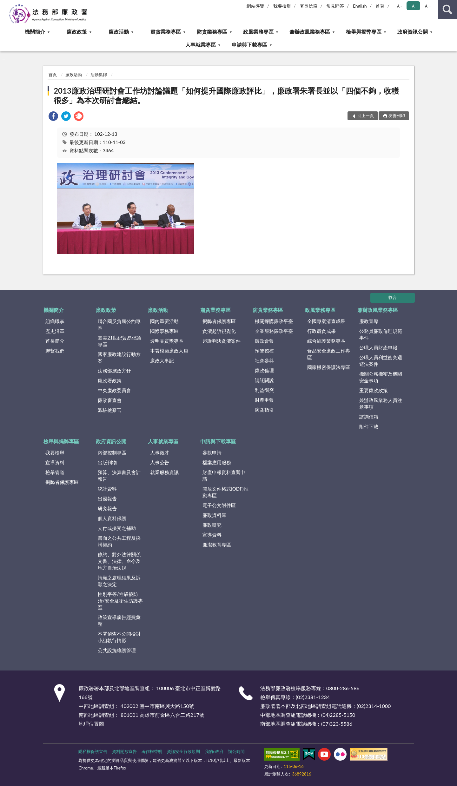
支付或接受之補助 (117, 528)
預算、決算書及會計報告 (119, 475)
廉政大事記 (162, 360)
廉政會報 (264, 341)
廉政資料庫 (214, 515)
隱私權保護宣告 (92, 751)
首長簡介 (54, 341)
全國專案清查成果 (326, 321)
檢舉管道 (54, 472)
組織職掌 (54, 321)
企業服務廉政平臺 (274, 331)
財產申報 (264, 400)
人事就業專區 (200, 45)
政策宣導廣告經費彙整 (119, 620)
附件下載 (368, 426)
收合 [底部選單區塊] (392, 297)
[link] (53, 116)
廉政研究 (212, 525)
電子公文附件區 (219, 505)
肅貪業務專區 (165, 32)
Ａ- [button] (399, 6)
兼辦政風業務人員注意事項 (380, 403)
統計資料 (107, 489)
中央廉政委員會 (114, 390)
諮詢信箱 (368, 416)
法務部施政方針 (114, 370)
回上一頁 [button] (365, 115)
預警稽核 (264, 350)
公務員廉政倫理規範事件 (380, 334)
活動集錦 (98, 74)
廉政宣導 (368, 321)
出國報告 (107, 498)
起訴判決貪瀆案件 (221, 341)
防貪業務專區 (212, 32)
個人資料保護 (112, 518)
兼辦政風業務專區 (309, 32)
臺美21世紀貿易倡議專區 (119, 341)
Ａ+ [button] (427, 6)
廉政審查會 (110, 400)
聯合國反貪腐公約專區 (119, 324)
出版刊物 (107, 462)
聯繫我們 (54, 350)
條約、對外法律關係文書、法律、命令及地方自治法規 (119, 561)
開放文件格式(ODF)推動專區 (225, 492)
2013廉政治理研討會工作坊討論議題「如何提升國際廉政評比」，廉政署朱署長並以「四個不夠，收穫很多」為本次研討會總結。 (226, 95)
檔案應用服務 (216, 462)
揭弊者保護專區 (219, 321)
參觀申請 (212, 452)
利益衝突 (264, 390)
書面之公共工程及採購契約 (119, 541)
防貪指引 (264, 410)
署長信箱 (308, 6)
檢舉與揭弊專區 (363, 32)
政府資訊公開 (412, 32)
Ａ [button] (413, 6)
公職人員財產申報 (378, 347)
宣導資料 (54, 462)
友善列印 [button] (396, 115)
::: (5, 4)
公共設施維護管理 (117, 650)
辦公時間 (236, 751)
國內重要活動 (164, 321)
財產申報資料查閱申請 (223, 475)
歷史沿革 (54, 331)
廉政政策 (77, 32)
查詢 (447, 9)
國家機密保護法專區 (328, 367)
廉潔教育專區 (216, 544)
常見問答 (335, 6)
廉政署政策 (110, 380)
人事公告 (159, 462)
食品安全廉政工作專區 (328, 354)
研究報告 (107, 508)
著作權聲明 (152, 751)
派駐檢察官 (110, 410)
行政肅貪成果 (321, 331)
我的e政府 (214, 751)
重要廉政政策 (373, 390)
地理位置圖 (91, 724)
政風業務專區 (258, 32)
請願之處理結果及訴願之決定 (119, 581)
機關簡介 (35, 32)
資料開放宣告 (124, 751)
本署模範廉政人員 (169, 350)
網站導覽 (255, 6)
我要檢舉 (282, 6)
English (360, 6)
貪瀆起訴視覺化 (219, 331)
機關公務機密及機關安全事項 (380, 377)
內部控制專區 (112, 452)
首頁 (379, 6)
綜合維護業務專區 (326, 341)
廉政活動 (119, 32)
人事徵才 (159, 452)
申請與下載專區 (249, 45)
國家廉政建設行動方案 (119, 357)
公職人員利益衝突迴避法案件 (380, 360)
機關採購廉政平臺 (274, 321)
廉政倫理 (264, 370)
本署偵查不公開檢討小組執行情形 (119, 637)
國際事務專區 (164, 331)
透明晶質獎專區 (166, 341)
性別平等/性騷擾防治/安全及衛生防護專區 (120, 600)
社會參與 (264, 360)
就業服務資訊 (164, 472)
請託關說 (264, 380)
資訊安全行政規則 (183, 751)
